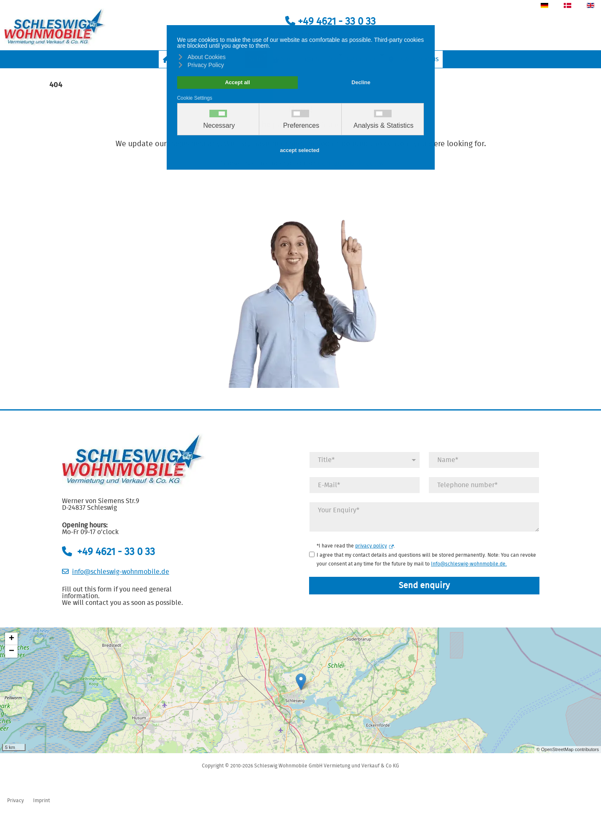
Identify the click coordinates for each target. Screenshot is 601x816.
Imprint (41, 800)
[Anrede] (364, 460)
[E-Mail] (364, 485)
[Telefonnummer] (483, 485)
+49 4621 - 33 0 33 (330, 22)
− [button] (11, 651)
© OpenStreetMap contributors (568, 749)
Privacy (15, 800)
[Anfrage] (424, 517)
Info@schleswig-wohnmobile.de (468, 563)
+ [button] (11, 639)
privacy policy (374, 545)
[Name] (483, 460)
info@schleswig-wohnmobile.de (120, 571)
